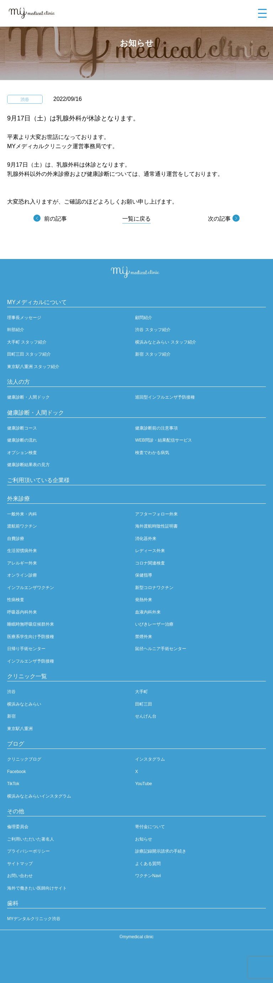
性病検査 (15, 599)
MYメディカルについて (37, 302)
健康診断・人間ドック (28, 397)
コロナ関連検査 (150, 563)
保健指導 (143, 575)
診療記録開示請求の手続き (160, 851)
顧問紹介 (143, 317)
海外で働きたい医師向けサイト (37, 888)
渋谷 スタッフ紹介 (152, 329)
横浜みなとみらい (24, 704)
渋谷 (11, 691)
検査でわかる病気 (152, 452)
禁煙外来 (143, 636)
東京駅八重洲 (20, 728)
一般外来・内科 (22, 514)
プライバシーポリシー (28, 851)
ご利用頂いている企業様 (38, 480)
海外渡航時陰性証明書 (156, 526)
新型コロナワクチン (154, 587)
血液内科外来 (148, 612)
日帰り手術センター (26, 648)
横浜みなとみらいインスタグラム (39, 796)
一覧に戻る (136, 219)
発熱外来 (143, 599)
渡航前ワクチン (22, 526)
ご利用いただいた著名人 (30, 839)
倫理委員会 (17, 826)
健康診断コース (22, 428)
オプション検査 (22, 452)
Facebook (16, 771)
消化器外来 (145, 538)
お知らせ (143, 839)
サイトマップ (20, 863)
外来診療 (18, 499)
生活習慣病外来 (22, 550)
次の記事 (219, 219)
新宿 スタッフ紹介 (152, 354)
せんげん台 (145, 716)
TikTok (13, 783)
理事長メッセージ (24, 317)
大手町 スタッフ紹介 (27, 342)
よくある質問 (148, 863)
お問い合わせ (20, 875)
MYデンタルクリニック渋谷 (33, 918)
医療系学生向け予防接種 (30, 636)
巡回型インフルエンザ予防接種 (165, 397)
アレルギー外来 (22, 563)
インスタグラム (150, 759)
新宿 (11, 716)
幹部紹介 (15, 329)
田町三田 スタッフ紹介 (29, 354)
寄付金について (150, 826)
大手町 (141, 691)
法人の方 (18, 382)
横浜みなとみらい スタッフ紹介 (165, 342)
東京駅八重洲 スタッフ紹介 (33, 366)
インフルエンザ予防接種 (30, 661)
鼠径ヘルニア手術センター (160, 648)
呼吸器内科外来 (22, 612)
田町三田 (143, 704)
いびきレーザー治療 (154, 624)
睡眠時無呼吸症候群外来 (30, 624)
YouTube (143, 783)
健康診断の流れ (22, 440)
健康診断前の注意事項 (156, 428)
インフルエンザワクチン (30, 587)
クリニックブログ (24, 759)
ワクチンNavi (148, 875)
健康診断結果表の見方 (28, 464)
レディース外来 (150, 550)
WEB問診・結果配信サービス (163, 440)
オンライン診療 (22, 575)
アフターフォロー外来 (156, 514)
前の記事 (55, 219)
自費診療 (15, 538)
